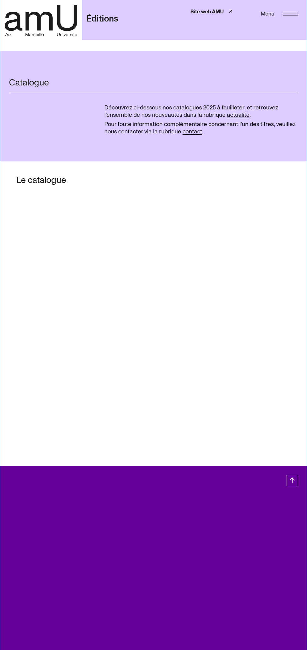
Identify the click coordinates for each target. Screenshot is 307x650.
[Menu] (279, 13)
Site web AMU (212, 11)
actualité (238, 115)
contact (192, 131)
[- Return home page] (41, 20)
